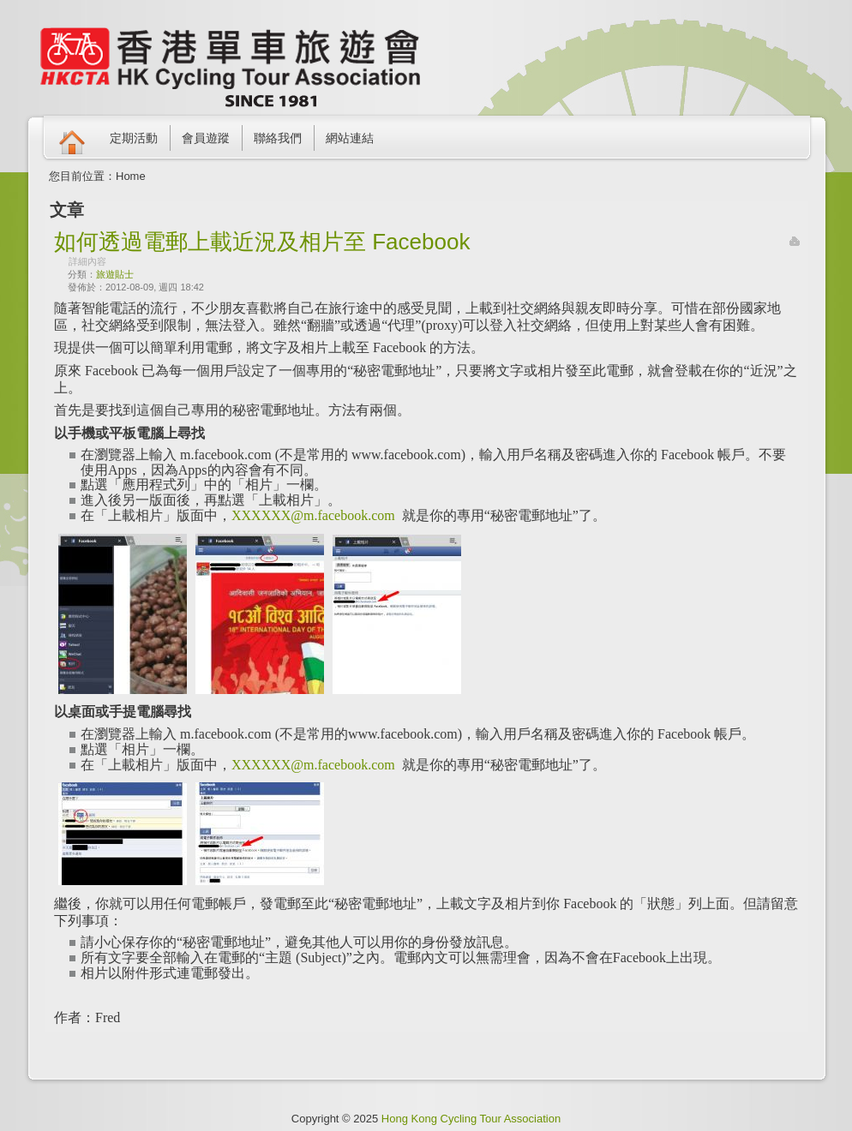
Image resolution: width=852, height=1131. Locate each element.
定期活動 (134, 138)
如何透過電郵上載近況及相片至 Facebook (262, 241)
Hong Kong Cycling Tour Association (471, 1118)
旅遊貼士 (115, 274)
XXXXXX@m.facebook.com (313, 515)
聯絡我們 (278, 138)
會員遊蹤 (206, 138)
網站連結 (350, 138)
